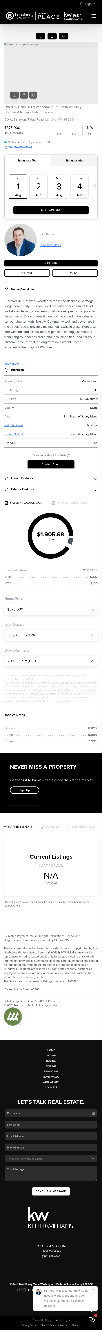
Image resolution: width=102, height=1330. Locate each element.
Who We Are (51, 1082)
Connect (51, 1087)
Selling (51, 1066)
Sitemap (76, 1325)
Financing (51, 1071)
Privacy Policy (29, 1325)
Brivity (48, 1320)
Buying (51, 1060)
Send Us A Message (51, 1191)
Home (51, 1050)
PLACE (89, 1284)
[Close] (93, 1289)
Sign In (87, 4)
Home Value (51, 1076)
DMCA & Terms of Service (54, 1325)
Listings (51, 1055)
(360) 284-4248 (51, 1256)
